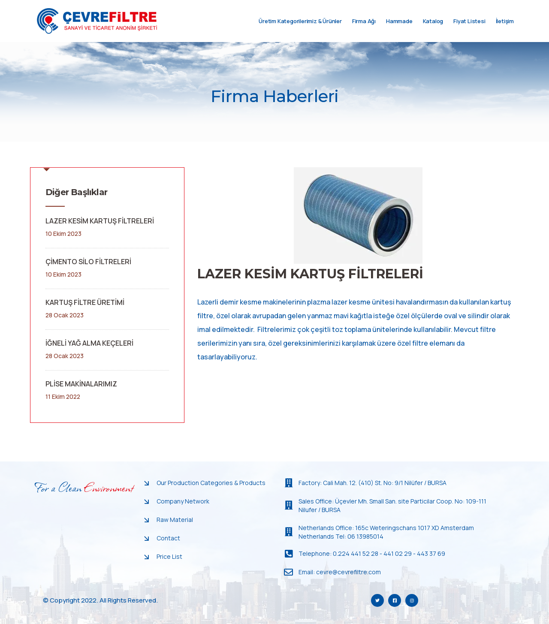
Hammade (399, 29)
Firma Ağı (364, 29)
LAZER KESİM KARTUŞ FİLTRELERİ (99, 221)
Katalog (433, 29)
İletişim (505, 29)
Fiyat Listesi (469, 29)
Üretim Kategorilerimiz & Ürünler (300, 29)
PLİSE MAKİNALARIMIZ (81, 384)
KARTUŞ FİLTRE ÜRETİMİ (84, 302)
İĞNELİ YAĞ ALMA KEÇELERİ (89, 343)
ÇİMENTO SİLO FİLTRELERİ (88, 261)
